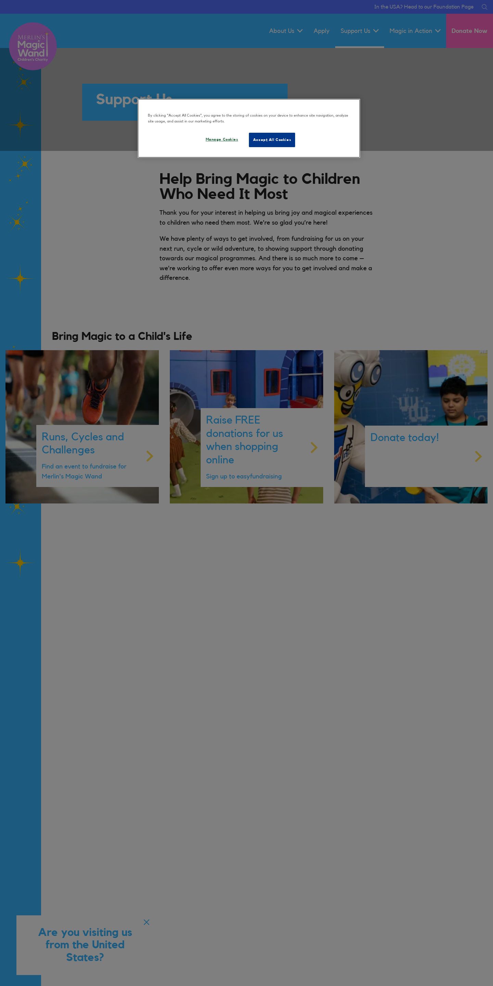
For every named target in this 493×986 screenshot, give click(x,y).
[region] (249, 128)
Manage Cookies (222, 139)
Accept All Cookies (272, 140)
